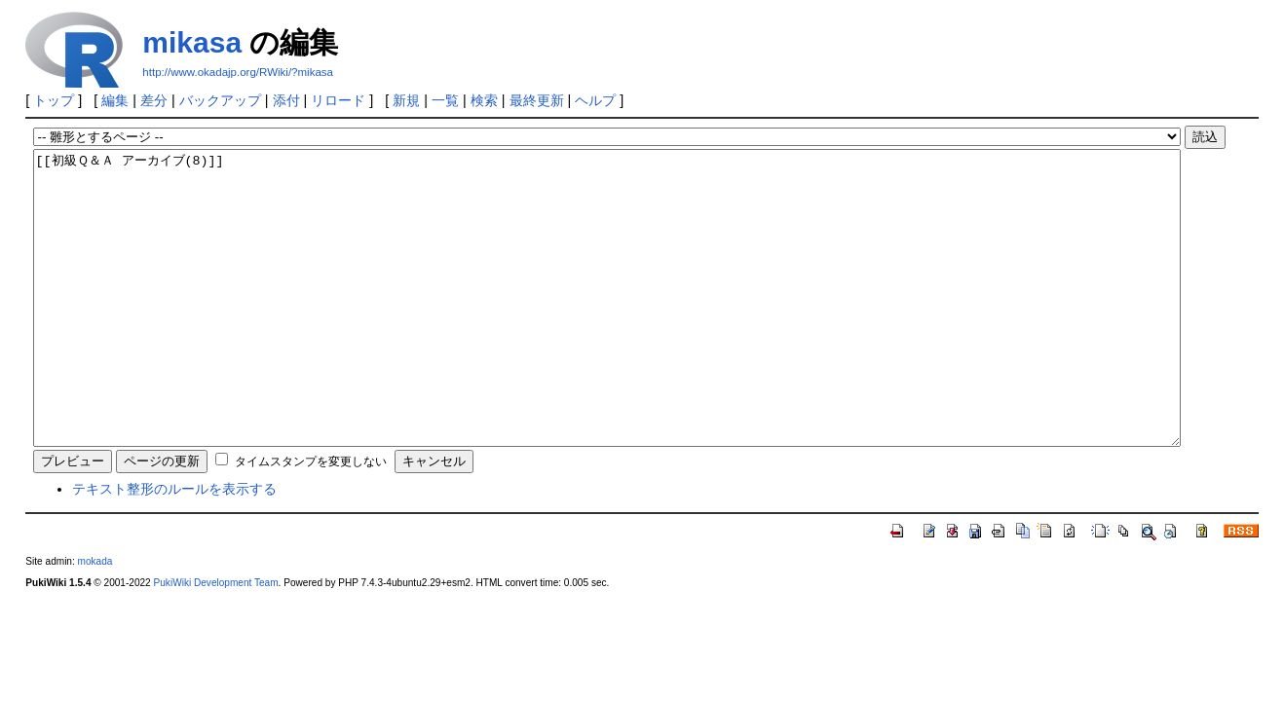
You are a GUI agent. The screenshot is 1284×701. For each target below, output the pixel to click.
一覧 (445, 100)
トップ (53, 100)
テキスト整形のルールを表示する (174, 547)
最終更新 (537, 100)
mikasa (192, 42)
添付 (286, 100)
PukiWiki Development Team (216, 641)
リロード (338, 100)
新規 (406, 100)
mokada (95, 619)
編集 (115, 100)
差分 (154, 100)
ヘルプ (595, 100)
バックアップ (220, 100)
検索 (484, 100)
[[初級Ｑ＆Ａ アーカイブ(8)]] (607, 327)
